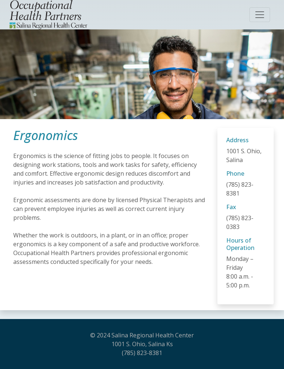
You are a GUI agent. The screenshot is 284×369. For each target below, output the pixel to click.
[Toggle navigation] (259, 14)
